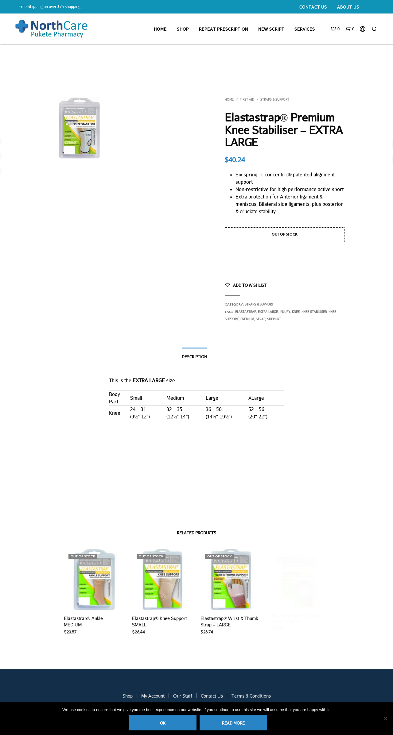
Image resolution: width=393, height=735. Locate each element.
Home (160, 29)
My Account (153, 695)
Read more (233, 723)
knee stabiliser (314, 312)
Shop (183, 29)
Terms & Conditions (251, 695)
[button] (335, 29)
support (274, 319)
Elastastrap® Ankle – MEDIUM (85, 621)
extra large (268, 312)
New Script (271, 29)
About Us (348, 7)
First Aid (247, 99)
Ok (162, 723)
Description (194, 356)
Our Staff (182, 695)
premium (247, 319)
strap (260, 319)
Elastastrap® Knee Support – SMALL (161, 619)
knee (296, 312)
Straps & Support (274, 99)
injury (285, 312)
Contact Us (313, 7)
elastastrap (245, 312)
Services (304, 29)
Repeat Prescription (223, 29)
